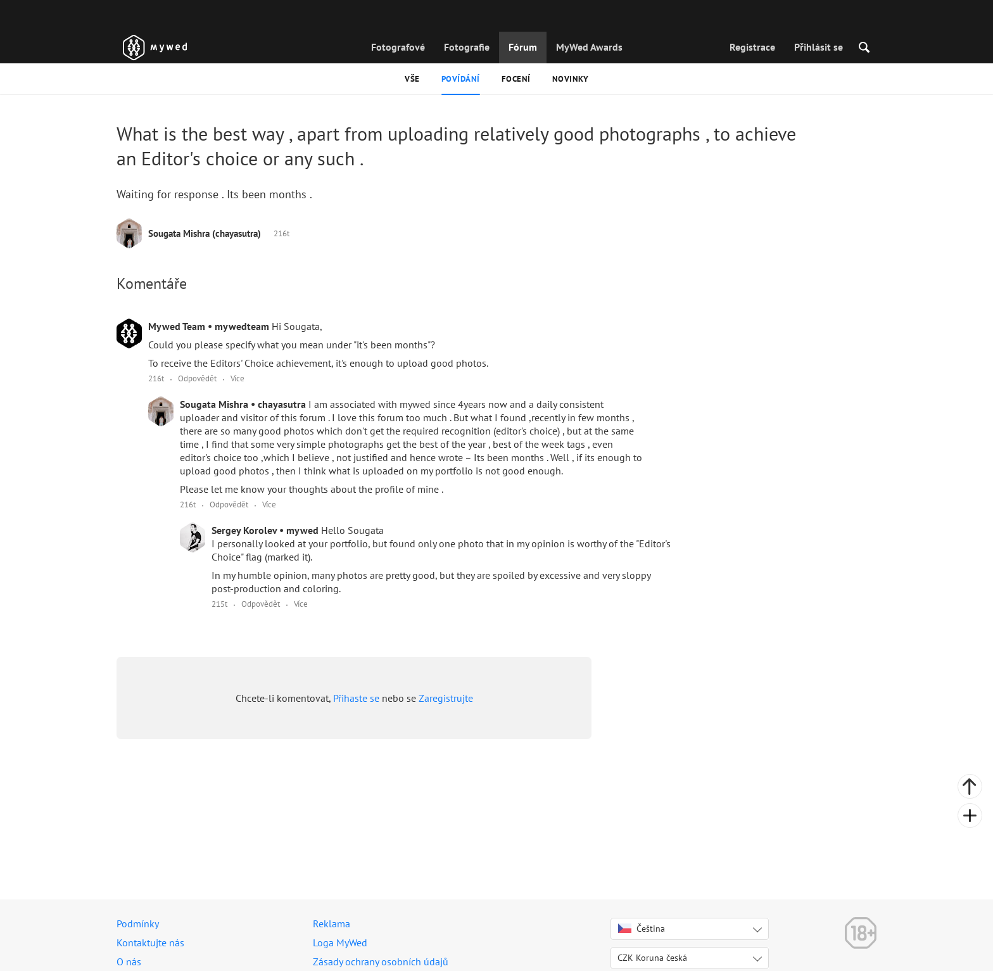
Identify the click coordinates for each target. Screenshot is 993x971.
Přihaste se (356, 698)
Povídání (460, 78)
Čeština (641, 928)
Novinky (570, 78)
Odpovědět (197, 378)
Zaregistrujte (446, 698)
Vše (412, 78)
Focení (516, 78)
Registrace (752, 47)
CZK (652, 957)
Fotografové (398, 47)
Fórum (523, 47)
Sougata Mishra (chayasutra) (204, 233)
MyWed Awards (589, 47)
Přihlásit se (818, 47)
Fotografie (467, 47)
